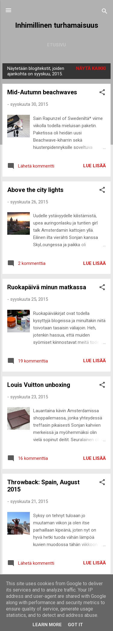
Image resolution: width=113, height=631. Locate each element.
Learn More (47, 624)
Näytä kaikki (91, 68)
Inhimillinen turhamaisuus (56, 25)
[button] (102, 93)
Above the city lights (35, 189)
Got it (75, 624)
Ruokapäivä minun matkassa (46, 287)
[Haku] (104, 12)
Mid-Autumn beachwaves (42, 92)
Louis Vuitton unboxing (38, 384)
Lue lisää (94, 165)
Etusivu (56, 45)
